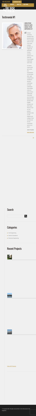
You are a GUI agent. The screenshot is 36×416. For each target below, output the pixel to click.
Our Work (25, 4)
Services (12, 4)
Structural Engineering (13, 238)
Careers (5, 6)
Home (5, 4)
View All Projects (11, 366)
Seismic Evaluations (13, 235)
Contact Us (17, 1)
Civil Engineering (12, 233)
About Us (19, 4)
